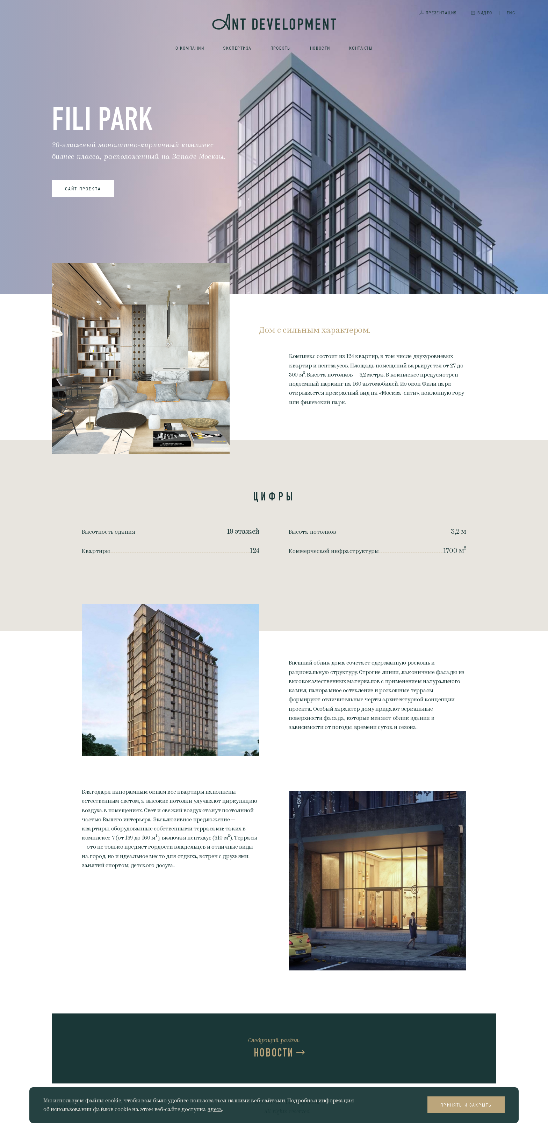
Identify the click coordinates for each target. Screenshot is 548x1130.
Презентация (441, 12)
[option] (170, 680)
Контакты (361, 47)
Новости (320, 47)
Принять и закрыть (466, 1105)
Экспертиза (237, 47)
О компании (189, 47)
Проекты (281, 47)
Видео (484, 12)
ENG (511, 12)
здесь (215, 1109)
